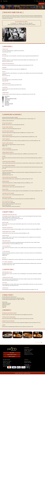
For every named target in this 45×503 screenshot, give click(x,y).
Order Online (41, 3)
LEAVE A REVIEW (12, 356)
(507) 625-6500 (26, 364)
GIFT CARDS (12, 352)
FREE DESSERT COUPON (11, 354)
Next (41, 342)
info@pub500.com (27, 365)
